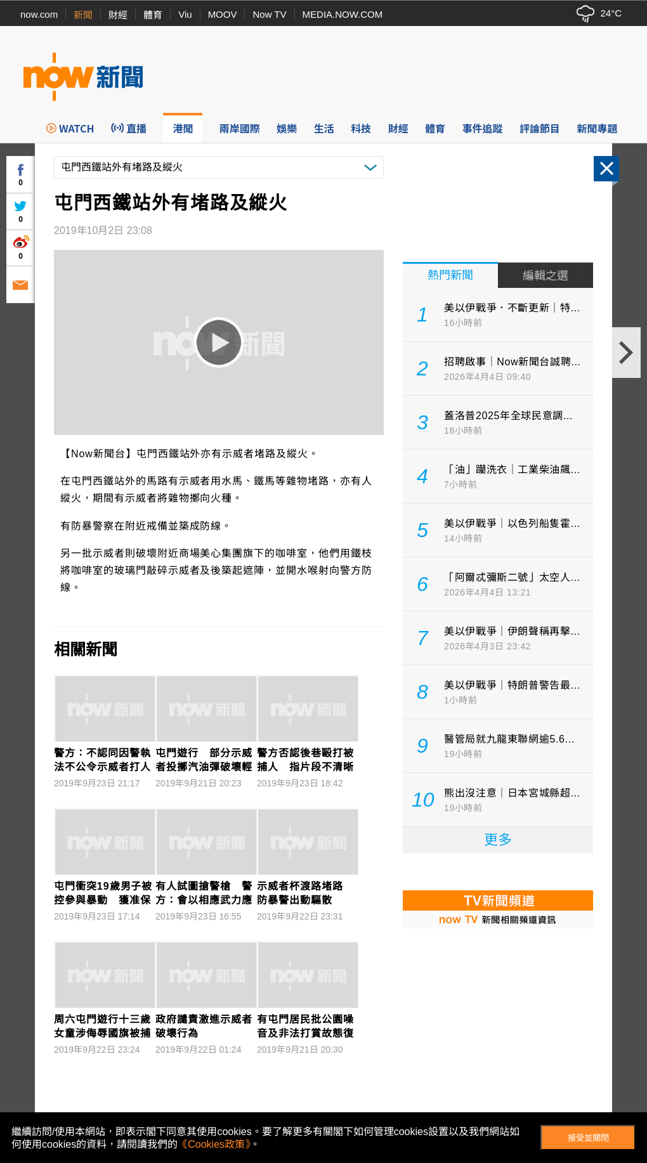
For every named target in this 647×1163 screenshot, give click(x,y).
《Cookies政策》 (214, 1144)
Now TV (269, 14)
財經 (117, 15)
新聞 (83, 15)
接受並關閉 (588, 1138)
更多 (498, 840)
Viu (185, 14)
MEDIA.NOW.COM (343, 14)
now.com (39, 14)
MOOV (222, 14)
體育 (152, 15)
